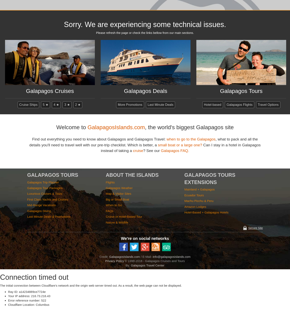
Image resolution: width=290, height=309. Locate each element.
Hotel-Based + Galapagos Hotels (206, 212)
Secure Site (255, 228)
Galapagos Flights (240, 104)
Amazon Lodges (195, 206)
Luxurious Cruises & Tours (44, 193)
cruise (138, 151)
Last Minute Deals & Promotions (48, 216)
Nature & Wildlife (117, 222)
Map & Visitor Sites (118, 193)
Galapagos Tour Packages (45, 188)
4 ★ (56, 104)
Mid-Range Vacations (41, 205)
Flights (110, 182)
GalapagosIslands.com (116, 127)
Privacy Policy (114, 261)
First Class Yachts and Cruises (47, 199)
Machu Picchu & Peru (198, 201)
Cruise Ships (28, 104)
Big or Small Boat (117, 199)
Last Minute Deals (160, 104)
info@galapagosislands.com (172, 256)
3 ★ (67, 104)
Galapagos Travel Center (148, 265)
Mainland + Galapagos (199, 189)
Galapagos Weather (119, 188)
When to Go (114, 205)
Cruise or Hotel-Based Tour (124, 216)
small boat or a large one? (180, 145)
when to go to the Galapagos (191, 139)
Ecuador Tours (194, 195)
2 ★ (78, 104)
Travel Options (268, 104)
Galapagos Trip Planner (43, 182)
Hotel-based (212, 104)
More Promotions (130, 104)
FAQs (109, 211)
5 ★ (45, 104)
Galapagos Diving (39, 211)
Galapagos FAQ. (175, 151)
